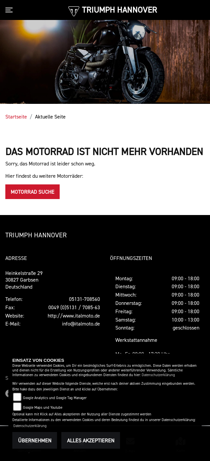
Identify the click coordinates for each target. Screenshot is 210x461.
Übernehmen (34, 440)
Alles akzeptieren (90, 440)
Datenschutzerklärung (158, 375)
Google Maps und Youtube (42, 407)
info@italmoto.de (81, 323)
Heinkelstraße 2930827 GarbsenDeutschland (24, 280)
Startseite (16, 116)
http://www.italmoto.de (74, 315)
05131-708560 (84, 299)
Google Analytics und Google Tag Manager (55, 398)
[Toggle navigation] (10, 10)
